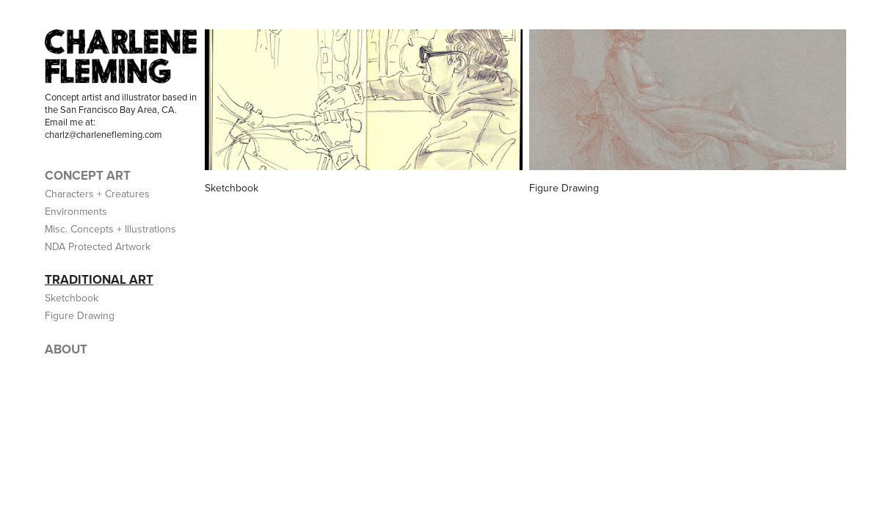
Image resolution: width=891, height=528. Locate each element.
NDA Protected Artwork (97, 246)
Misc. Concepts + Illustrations (110, 228)
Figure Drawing (79, 315)
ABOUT (66, 349)
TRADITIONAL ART (99, 279)
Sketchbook (71, 297)
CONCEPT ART (88, 175)
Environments (76, 211)
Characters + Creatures (97, 193)
